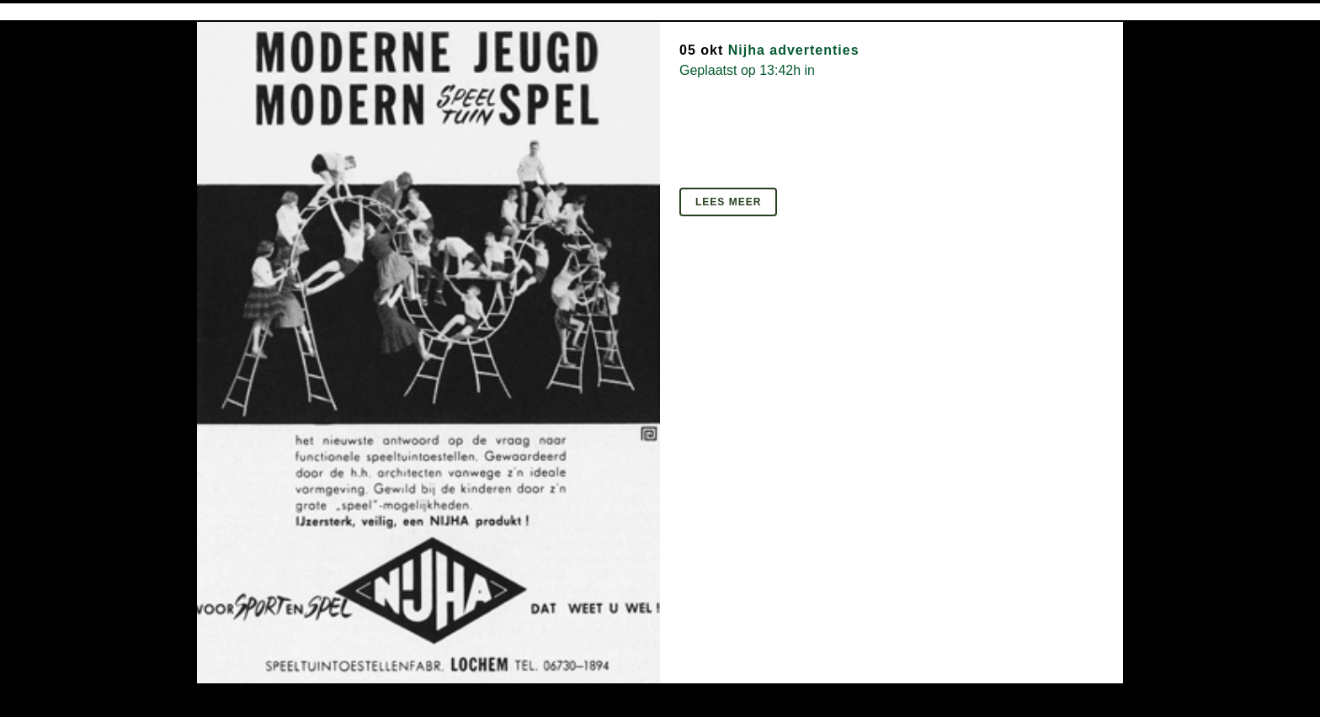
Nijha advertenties (794, 50)
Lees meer (728, 202)
